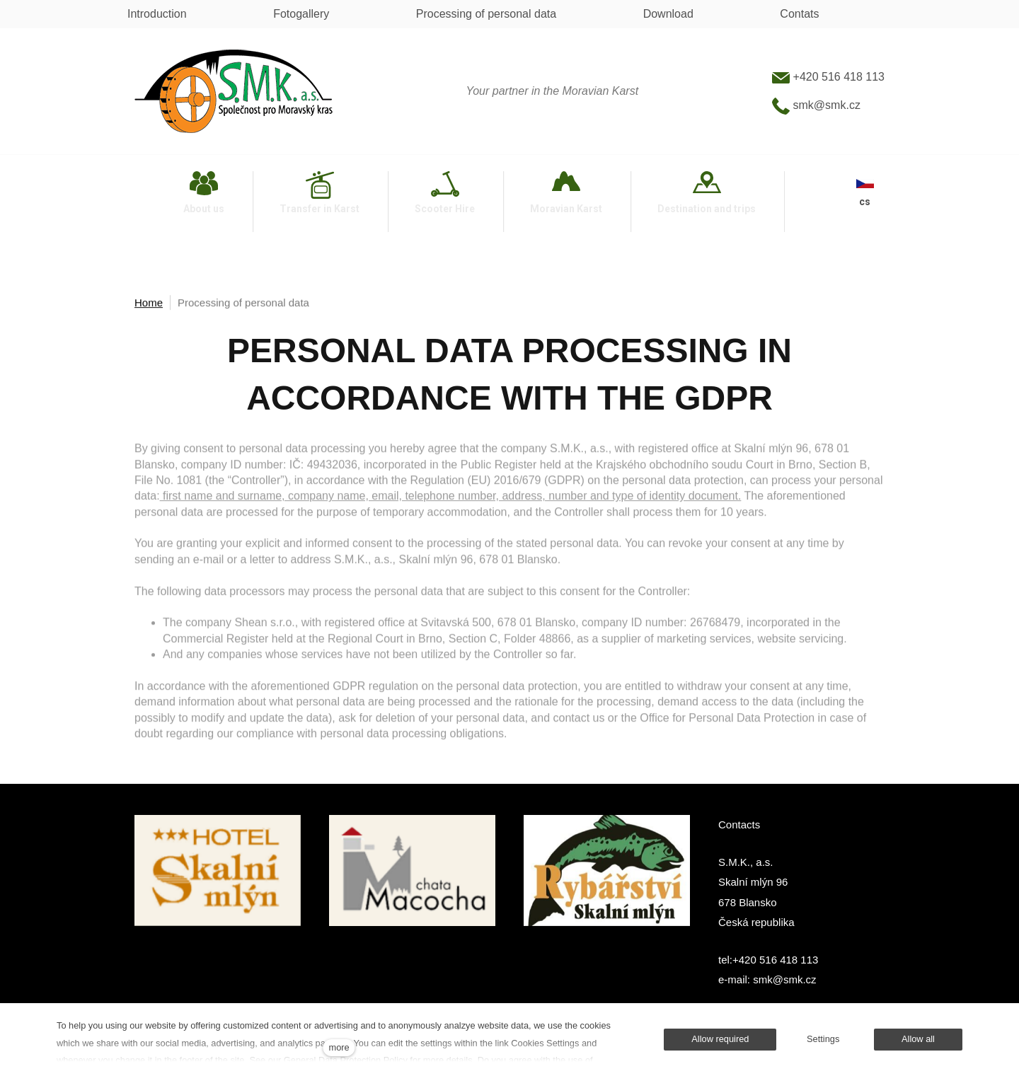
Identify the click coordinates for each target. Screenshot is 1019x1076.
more (339, 1047)
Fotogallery (301, 14)
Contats (799, 14)
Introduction (157, 14)
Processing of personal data (486, 14)
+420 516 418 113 (828, 77)
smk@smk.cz (816, 105)
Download (668, 14)
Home (148, 304)
